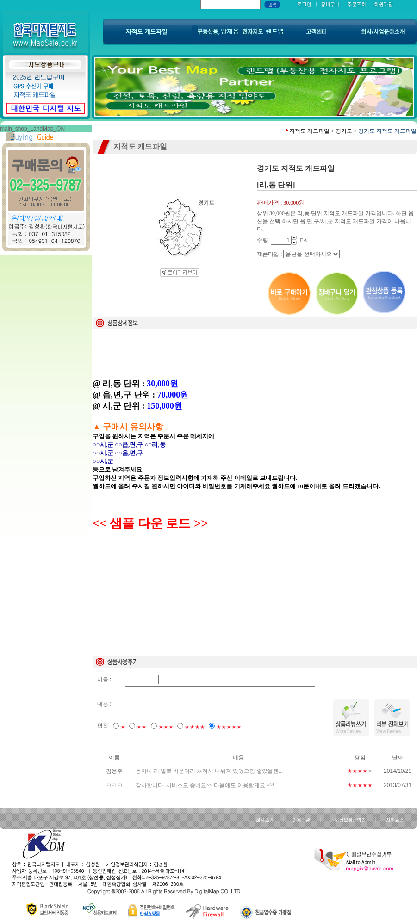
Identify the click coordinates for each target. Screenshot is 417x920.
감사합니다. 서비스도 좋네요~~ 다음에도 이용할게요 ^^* (205, 785)
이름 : (104, 679)
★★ (142, 727)
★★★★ (195, 727)
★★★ (166, 727)
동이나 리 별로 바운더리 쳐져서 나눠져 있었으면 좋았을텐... (209, 771)
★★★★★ (229, 727)
